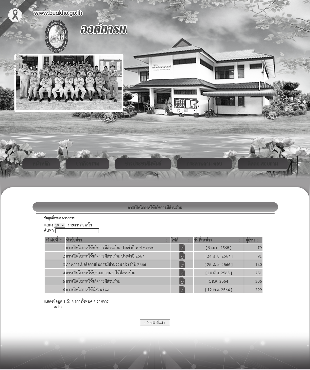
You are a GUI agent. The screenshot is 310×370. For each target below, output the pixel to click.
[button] (52, 239)
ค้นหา (49, 230)
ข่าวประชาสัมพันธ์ (143, 163)
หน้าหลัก (41, 163)
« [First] (55, 306)
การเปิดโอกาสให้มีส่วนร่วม (87, 289)
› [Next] (60, 306)
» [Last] (62, 306)
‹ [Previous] (56, 306)
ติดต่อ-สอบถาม (263, 163)
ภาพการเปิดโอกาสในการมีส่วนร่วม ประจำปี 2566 (106, 264)
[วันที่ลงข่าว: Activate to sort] (219, 240)
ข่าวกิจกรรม (87, 163)
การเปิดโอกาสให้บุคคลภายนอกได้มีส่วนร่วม (100, 272)
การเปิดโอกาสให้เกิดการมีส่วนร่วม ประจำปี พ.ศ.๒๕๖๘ (110, 247)
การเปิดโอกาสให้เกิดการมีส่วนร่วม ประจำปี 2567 (105, 256)
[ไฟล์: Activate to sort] (182, 240)
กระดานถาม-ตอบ (204, 163)
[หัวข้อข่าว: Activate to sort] (118, 240)
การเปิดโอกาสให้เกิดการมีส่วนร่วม (93, 281)
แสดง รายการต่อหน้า (68, 224)
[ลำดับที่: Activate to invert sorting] (55, 240)
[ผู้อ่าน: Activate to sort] (253, 240)
